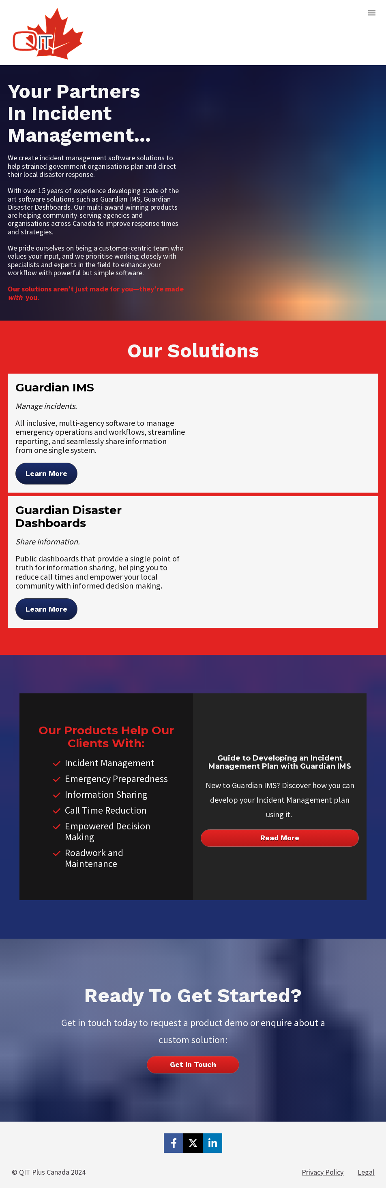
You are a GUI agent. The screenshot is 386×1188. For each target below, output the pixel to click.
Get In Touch (193, 1064)
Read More (279, 837)
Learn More (46, 473)
